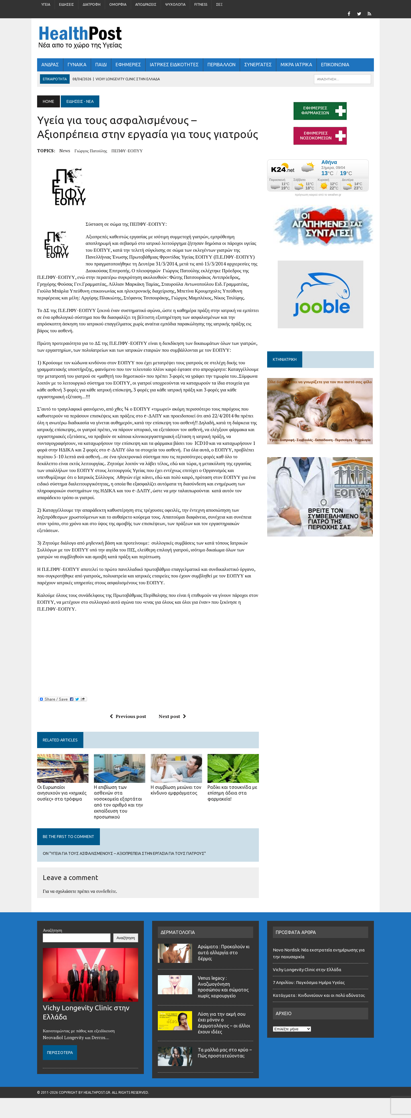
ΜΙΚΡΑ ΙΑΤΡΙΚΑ (296, 64)
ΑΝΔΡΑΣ (50, 64)
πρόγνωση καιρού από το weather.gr (318, 194)
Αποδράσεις (145, 4)
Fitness (200, 4)
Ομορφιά (117, 4)
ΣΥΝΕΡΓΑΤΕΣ (258, 64)
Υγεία (45, 4)
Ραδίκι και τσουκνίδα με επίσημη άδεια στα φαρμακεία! (232, 793)
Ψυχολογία (175, 4)
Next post (172, 716)
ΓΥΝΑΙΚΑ (77, 64)
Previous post (128, 716)
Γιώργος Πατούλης (90, 150)
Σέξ (219, 4)
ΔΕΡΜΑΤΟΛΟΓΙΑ (178, 932)
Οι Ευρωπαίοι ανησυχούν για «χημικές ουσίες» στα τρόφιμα (61, 793)
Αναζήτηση (52, 930)
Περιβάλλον (221, 64)
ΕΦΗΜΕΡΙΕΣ (128, 64)
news (64, 150)
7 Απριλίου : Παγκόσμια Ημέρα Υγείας (309, 982)
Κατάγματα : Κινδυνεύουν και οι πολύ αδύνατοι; (320, 995)
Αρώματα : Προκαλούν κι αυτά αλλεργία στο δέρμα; (223, 952)
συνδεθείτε (106, 891)
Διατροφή (91, 4)
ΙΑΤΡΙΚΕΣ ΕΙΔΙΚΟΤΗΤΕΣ (174, 64)
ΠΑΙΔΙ (101, 64)
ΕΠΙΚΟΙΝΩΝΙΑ (335, 64)
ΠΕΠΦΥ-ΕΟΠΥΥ (127, 150)
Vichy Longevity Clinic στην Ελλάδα (307, 969)
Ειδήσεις (66, 4)
